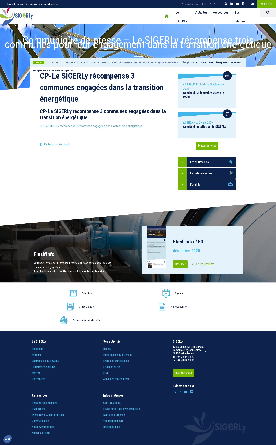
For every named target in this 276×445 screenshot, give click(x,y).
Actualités (61, 293)
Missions (36, 328)
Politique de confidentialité (90, 271)
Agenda (103, 293)
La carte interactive (201, 173)
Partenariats (38, 352)
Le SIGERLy (141, 16)
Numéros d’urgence (114, 388)
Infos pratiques (208, 16)
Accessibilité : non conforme (194, 4)
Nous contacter (186, 346)
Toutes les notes (207, 146)
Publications (38, 382)
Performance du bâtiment (117, 328)
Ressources (183, 16)
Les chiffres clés (199, 162)
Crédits (151, 424)
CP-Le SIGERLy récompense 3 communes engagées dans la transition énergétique (91, 126)
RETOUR (39, 63)
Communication (71, 62)
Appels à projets (41, 406)
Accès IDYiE (266, 4)
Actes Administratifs (43, 400)
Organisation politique (43, 340)
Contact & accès (112, 376)
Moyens (36, 346)
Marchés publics (187, 293)
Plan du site (81, 424)
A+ (215, 3)
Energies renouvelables (116, 334)
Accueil (124, 16)
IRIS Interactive (192, 424)
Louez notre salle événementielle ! (122, 382)
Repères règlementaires (45, 376)
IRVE (106, 346)
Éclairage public (112, 340)
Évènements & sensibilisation (228, 293)
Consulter (183, 264)
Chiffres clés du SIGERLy (45, 334)
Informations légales (101, 424)
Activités (162, 16)
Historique (37, 322)
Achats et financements (116, 352)
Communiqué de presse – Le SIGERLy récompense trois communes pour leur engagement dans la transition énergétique (139, 62)
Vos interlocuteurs (113, 394)
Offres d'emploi (145, 293)
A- (211, 4)
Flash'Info (195, 184)
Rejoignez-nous (111, 400)
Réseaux (108, 322)
